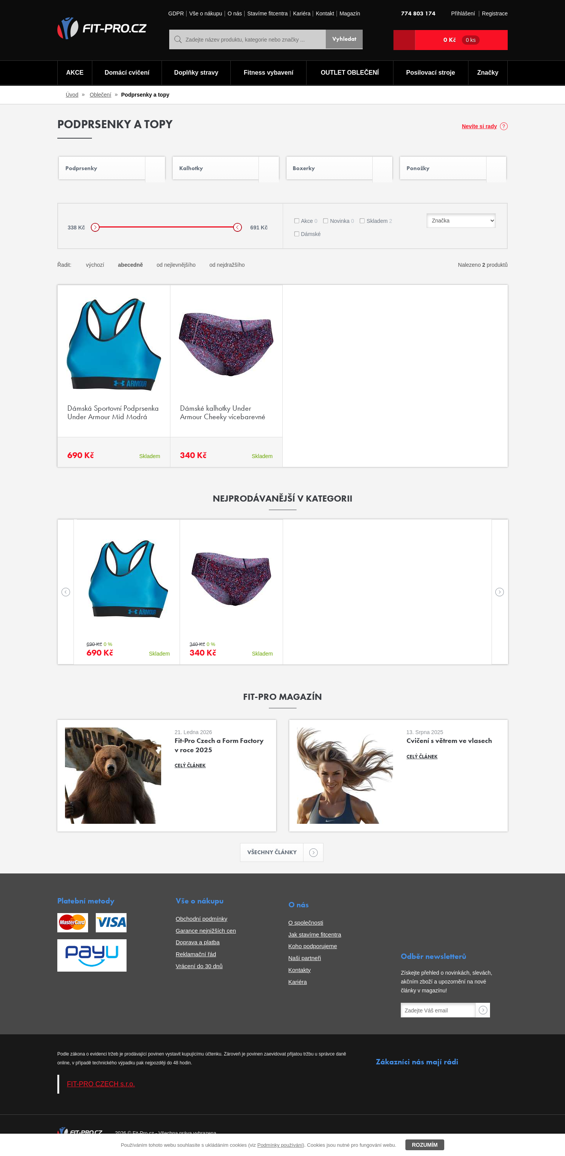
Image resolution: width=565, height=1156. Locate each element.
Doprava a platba (198, 946)
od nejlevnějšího (176, 268)
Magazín (350, 14)
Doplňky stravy (195, 73)
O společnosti (305, 926)
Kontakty (299, 973)
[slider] (95, 230)
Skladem (379, 224)
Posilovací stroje (431, 73)
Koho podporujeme (312, 950)
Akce (309, 224)
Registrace (495, 14)
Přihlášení (463, 14)
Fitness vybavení (268, 73)
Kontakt (325, 14)
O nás (235, 14)
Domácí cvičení (126, 73)
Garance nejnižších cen (206, 934)
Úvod (72, 95)
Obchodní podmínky (201, 922)
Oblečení (100, 95)
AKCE (74, 73)
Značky (488, 73)
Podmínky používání (280, 1145)
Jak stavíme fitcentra (315, 938)
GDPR (176, 14)
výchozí (95, 268)
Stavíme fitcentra (267, 14)
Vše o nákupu (205, 14)
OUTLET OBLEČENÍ (350, 73)
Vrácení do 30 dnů (199, 970)
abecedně (130, 268)
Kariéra (301, 14)
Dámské (311, 237)
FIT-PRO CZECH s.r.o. (101, 1088)
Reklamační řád (196, 958)
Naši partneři (304, 962)
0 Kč (461, 40)
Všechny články (275, 856)
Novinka (342, 224)
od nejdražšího (227, 268)
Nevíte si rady (479, 126)
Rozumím (425, 1145)
